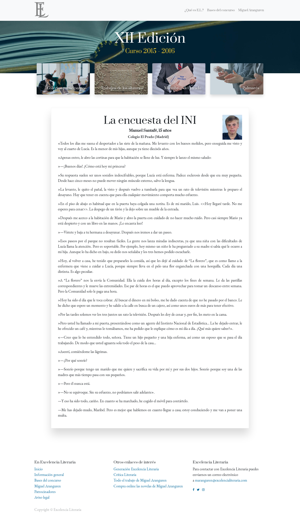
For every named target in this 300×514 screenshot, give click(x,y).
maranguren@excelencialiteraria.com (221, 480)
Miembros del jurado (182, 88)
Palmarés (250, 88)
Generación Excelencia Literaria (136, 469)
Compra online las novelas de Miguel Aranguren (148, 486)
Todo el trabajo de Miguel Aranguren (140, 480)
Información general (49, 474)
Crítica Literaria (125, 474)
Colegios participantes (66, 88)
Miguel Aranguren (47, 486)
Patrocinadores (45, 491)
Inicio (38, 469)
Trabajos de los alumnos (122, 88)
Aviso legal (41, 497)
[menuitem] (194, 10)
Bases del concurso (47, 480)
